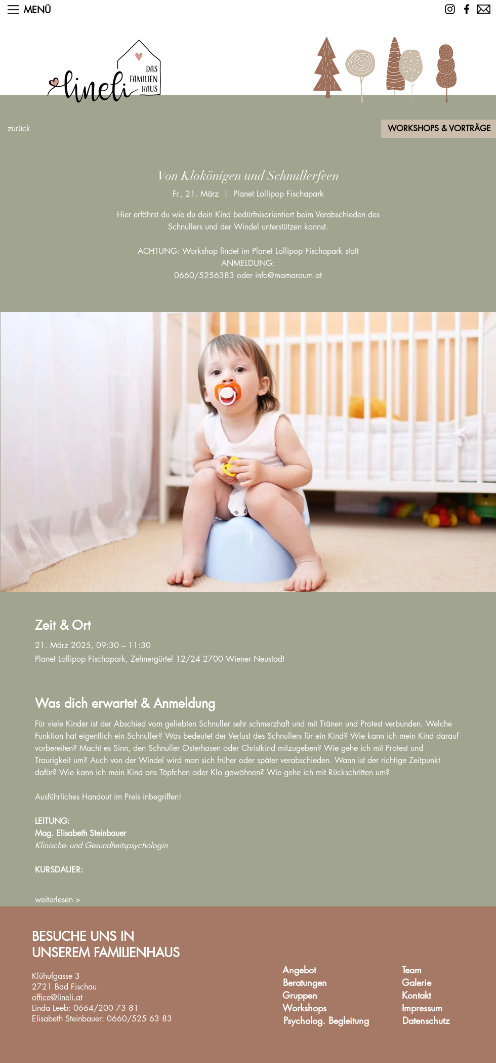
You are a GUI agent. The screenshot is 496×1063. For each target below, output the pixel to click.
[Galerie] (416, 983)
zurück (19, 128)
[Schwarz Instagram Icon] (450, 9)
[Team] (411, 970)
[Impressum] (422, 1008)
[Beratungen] (304, 983)
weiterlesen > (57, 899)
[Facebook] (466, 9)
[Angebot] (298, 970)
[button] (13, 9)
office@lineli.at (57, 997)
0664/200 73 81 (106, 1008)
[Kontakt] (416, 996)
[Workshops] (304, 1008)
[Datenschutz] (425, 1021)
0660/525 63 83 (139, 1018)
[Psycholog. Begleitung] (326, 1021)
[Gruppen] (299, 996)
